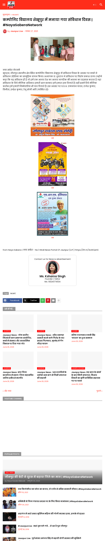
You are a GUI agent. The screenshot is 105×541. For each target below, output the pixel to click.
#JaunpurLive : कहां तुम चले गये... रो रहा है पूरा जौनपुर (42, 526)
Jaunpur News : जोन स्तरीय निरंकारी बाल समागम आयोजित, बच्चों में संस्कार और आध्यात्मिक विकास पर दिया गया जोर (17, 339)
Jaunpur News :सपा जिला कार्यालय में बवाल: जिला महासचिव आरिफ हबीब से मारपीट (18, 375)
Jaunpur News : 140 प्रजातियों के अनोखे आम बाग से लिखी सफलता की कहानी (51, 375)
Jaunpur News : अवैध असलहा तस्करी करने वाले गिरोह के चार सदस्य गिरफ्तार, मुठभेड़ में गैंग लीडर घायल (50, 339)
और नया (7, 391)
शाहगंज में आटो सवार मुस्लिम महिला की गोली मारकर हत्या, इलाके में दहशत (51, 513)
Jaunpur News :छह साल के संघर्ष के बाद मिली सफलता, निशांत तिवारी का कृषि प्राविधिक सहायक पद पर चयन (86, 376)
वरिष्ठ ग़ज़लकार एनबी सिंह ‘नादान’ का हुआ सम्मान (83, 336)
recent (15, 15)
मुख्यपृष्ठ (6, 15)
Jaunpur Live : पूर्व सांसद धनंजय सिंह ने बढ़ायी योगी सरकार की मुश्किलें (49, 538)
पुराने (99, 391)
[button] (4, 4)
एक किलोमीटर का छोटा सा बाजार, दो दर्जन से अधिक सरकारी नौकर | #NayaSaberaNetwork (59, 489)
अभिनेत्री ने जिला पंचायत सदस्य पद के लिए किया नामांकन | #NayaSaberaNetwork (55, 501)
